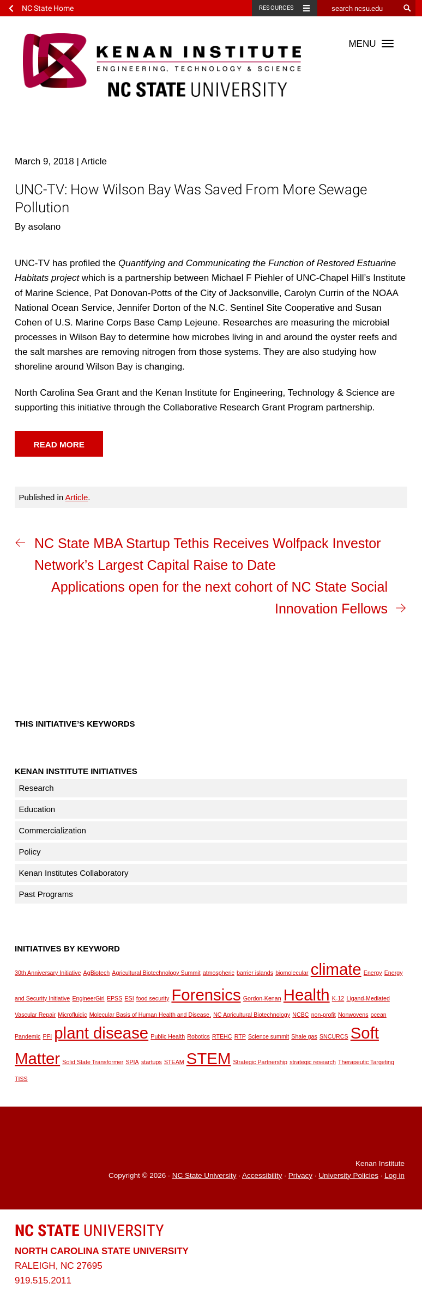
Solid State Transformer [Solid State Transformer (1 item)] (92, 1062)
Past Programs (46, 894)
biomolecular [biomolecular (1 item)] (291, 972)
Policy (30, 851)
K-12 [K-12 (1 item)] (338, 998)
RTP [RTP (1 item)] (240, 1036)
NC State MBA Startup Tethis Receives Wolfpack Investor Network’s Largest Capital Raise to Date (207, 554)
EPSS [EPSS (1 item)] (114, 998)
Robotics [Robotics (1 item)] (198, 1036)
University (89, 1230)
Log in (394, 1175)
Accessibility (262, 1175)
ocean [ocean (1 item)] (379, 1014)
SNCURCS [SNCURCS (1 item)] (333, 1036)
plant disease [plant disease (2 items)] (101, 1033)
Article (76, 497)
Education (37, 809)
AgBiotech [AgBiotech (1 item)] (96, 972)
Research (36, 788)
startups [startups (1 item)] (151, 1062)
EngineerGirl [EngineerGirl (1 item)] (88, 998)
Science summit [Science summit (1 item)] (268, 1036)
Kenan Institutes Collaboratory (74, 872)
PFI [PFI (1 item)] (47, 1036)
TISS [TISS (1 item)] (21, 1079)
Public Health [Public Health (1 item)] (167, 1036)
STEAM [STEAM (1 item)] (174, 1062)
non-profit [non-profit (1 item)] (323, 1014)
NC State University (204, 1175)
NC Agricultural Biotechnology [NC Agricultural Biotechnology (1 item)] (251, 1014)
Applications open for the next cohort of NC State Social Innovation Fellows (219, 597)
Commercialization (52, 830)
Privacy (300, 1175)
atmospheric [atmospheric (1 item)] (218, 972)
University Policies (348, 1175)
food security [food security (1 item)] (152, 998)
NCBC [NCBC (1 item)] (300, 1014)
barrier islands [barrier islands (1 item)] (255, 972)
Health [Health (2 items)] (307, 995)
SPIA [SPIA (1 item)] (131, 1062)
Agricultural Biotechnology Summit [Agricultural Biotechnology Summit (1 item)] (156, 972)
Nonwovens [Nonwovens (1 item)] (353, 1014)
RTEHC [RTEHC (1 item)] (222, 1036)
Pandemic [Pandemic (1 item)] (27, 1036)
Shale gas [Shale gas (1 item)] (304, 1036)
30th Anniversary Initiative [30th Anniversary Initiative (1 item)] (48, 972)
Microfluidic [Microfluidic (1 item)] (72, 1014)
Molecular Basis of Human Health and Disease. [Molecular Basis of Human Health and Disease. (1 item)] (150, 1014)
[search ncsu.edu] (358, 8)
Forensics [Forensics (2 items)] (205, 995)
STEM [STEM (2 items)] (208, 1058)
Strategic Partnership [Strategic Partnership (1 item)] (260, 1062)
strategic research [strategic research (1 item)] (313, 1062)
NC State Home (48, 8)
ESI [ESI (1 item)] (129, 998)
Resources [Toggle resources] (276, 7)
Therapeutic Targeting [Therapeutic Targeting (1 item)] (366, 1062)
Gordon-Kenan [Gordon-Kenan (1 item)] (262, 998)
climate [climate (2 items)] (336, 969)
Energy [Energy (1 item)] (373, 972)
